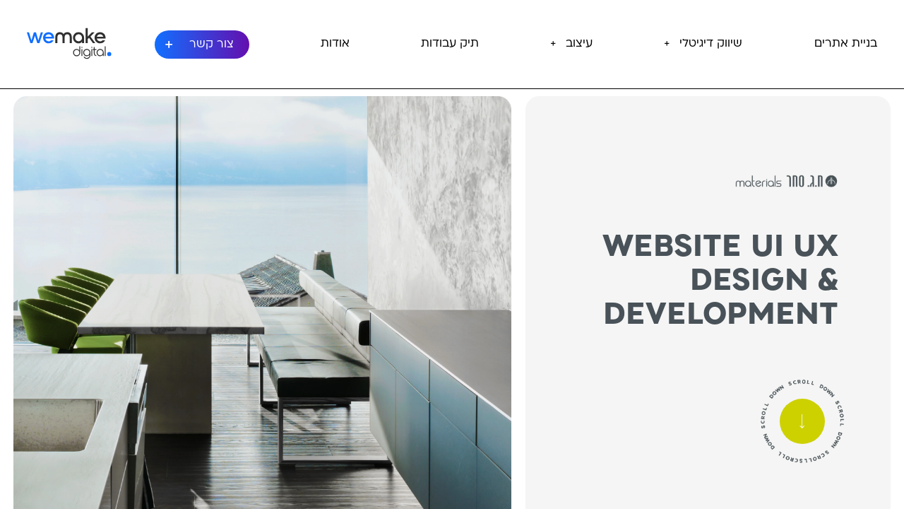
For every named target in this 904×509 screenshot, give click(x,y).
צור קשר (211, 44)
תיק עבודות (450, 43)
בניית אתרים (845, 43)
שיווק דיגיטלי (710, 43)
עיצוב (579, 43)
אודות (335, 43)
